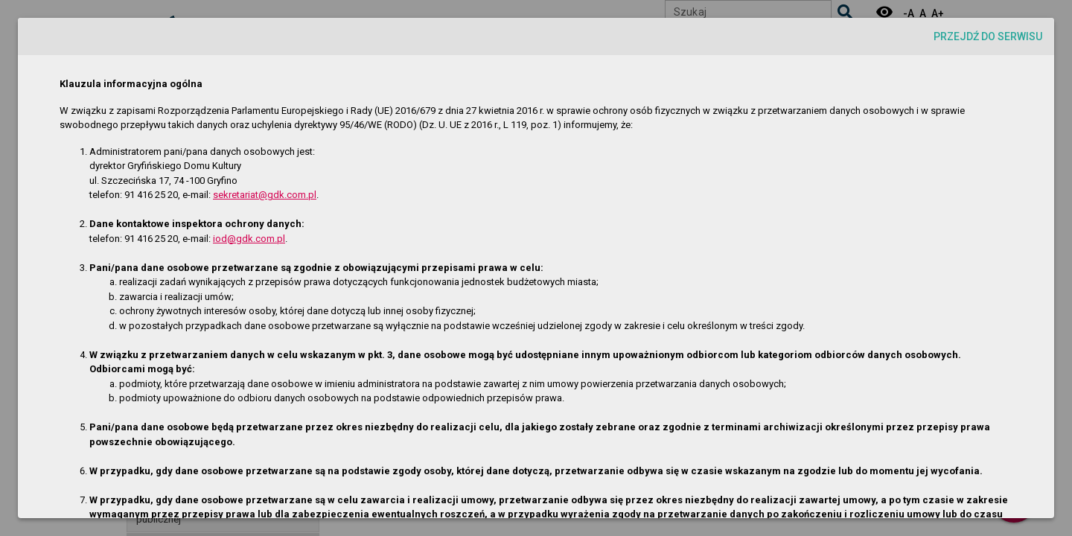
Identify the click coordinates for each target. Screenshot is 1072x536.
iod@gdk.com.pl (249, 238)
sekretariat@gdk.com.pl (264, 194)
